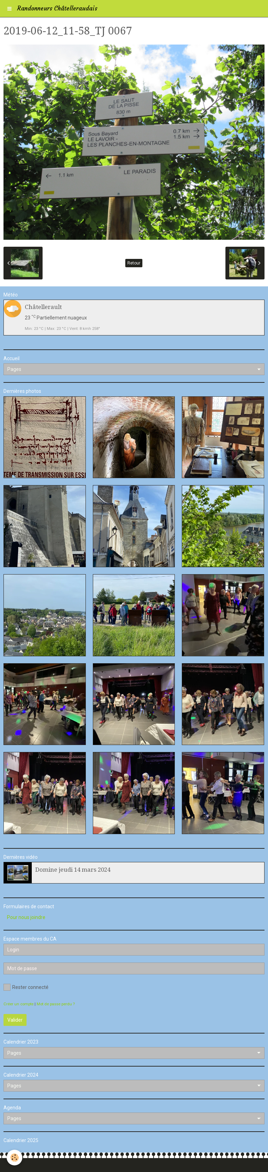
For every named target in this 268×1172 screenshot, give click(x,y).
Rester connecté (26, 987)
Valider (15, 1020)
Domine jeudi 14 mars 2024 (72, 869)
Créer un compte (18, 1004)
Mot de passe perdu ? (56, 1004)
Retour (133, 263)
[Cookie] (15, 1157)
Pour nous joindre (26, 917)
